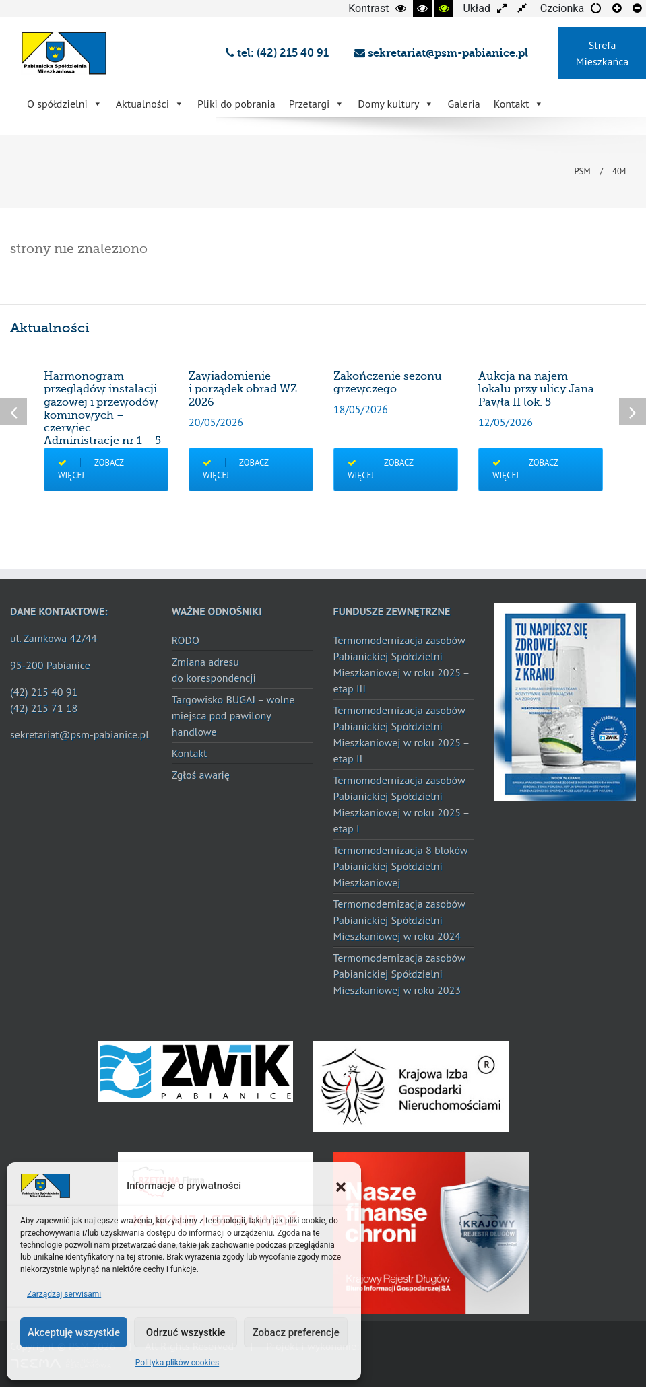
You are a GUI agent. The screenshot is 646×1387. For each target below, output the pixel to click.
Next (632, 411)
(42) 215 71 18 (43, 708)
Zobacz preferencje (296, 1332)
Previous (13, 411)
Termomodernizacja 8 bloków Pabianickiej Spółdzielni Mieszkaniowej (400, 866)
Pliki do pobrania (236, 103)
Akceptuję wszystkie (74, 1332)
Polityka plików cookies (177, 1362)
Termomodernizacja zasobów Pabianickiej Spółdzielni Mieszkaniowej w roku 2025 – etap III (401, 664)
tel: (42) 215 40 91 (280, 52)
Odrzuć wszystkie (186, 1332)
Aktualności (150, 103)
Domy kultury (396, 103)
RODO (185, 640)
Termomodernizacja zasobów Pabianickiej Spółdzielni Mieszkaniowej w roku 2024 (399, 920)
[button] (341, 1186)
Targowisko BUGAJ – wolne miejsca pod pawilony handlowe (233, 715)
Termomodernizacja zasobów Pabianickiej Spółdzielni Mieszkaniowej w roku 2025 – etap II (401, 734)
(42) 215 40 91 (43, 692)
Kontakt (519, 103)
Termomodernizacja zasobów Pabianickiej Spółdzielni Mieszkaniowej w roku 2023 (399, 974)
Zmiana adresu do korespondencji (214, 669)
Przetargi (317, 103)
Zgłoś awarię (201, 774)
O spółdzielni (64, 103)
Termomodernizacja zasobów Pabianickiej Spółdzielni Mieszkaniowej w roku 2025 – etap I (401, 804)
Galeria (463, 103)
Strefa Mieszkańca (602, 53)
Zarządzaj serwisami (64, 1294)
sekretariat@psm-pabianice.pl (441, 52)
